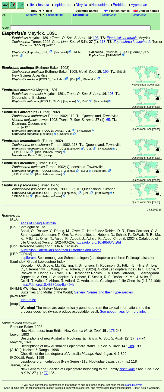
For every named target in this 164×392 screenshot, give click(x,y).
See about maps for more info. (123, 311)
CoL (44, 52)
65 (108, 120)
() (109, 14)
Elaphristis (80, 14)
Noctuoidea (99, 5)
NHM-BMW (114, 55)
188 (131, 346)
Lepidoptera (62, 5)
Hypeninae (139, 5)
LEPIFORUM (21, 152)
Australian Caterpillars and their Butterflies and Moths (60, 250)
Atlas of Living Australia (38, 223)
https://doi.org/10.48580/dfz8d (98, 242)
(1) (75, 42)
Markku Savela (133, 384)
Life (31, 5)
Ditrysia (81, 5)
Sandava (31, 14)
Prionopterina (54, 14)
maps (156, 84)
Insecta (43, 5)
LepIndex (34, 52)
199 (106, 71)
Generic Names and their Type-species (103, 292)
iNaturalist (61, 52)
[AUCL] (50, 45)
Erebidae (119, 5)
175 (112, 330)
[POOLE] (39, 45)
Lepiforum (28, 258)
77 (46, 373)
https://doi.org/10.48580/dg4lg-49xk (47, 284)
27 (139, 338)
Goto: (76, 27)
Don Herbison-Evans (48, 152)
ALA (146, 52)
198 (96, 38)
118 (102, 42)
